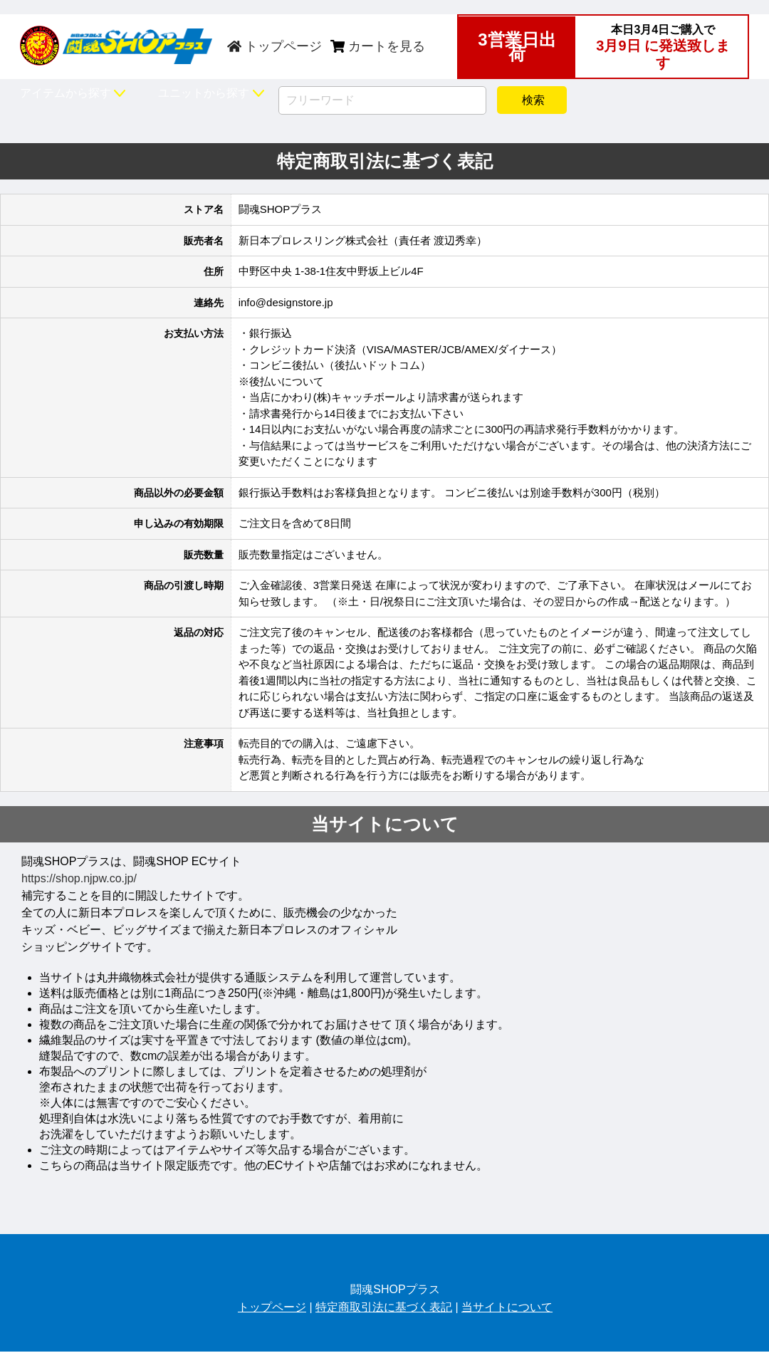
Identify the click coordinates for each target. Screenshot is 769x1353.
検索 (532, 100)
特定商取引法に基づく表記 (383, 1307)
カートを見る (377, 46)
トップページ (274, 46)
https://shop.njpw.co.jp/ (79, 878)
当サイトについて (507, 1307)
